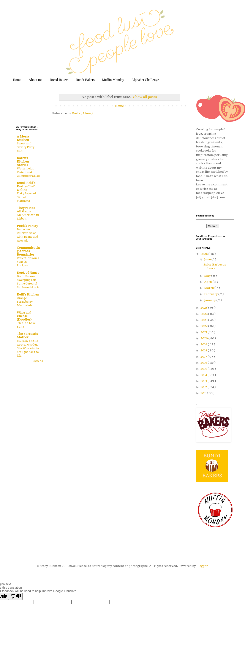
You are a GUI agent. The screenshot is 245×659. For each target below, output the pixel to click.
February (211, 294)
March (209, 288)
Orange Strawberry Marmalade (25, 301)
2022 (204, 326)
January (210, 300)
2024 (204, 314)
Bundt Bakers (85, 80)
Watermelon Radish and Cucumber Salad (28, 172)
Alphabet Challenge (145, 80)
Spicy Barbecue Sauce (214, 266)
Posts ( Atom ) (82, 113)
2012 (204, 387)
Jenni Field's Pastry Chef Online (26, 186)
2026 (205, 254)
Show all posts (145, 97)
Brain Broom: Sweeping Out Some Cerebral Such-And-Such (28, 282)
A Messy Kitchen (23, 138)
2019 (204, 344)
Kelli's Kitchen (28, 294)
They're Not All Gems (26, 209)
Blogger (202, 566)
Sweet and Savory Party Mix (25, 147)
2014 (204, 375)
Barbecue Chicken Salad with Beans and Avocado (27, 235)
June (208, 259)
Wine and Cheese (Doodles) (24, 316)
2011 (204, 393)
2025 (204, 308)
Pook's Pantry (27, 226)
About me (36, 80)
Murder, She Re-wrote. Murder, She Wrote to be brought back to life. (28, 348)
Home (17, 80)
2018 (204, 350)
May (207, 276)
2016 (204, 363)
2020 (205, 338)
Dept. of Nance (28, 273)
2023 (204, 320)
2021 (204, 332)
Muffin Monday (113, 80)
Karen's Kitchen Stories (23, 161)
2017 (204, 357)
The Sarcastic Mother (27, 335)
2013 (204, 381)
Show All (38, 361)
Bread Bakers (59, 80)
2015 (204, 369)
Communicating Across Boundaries (28, 251)
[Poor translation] (16, 596)
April (208, 282)
